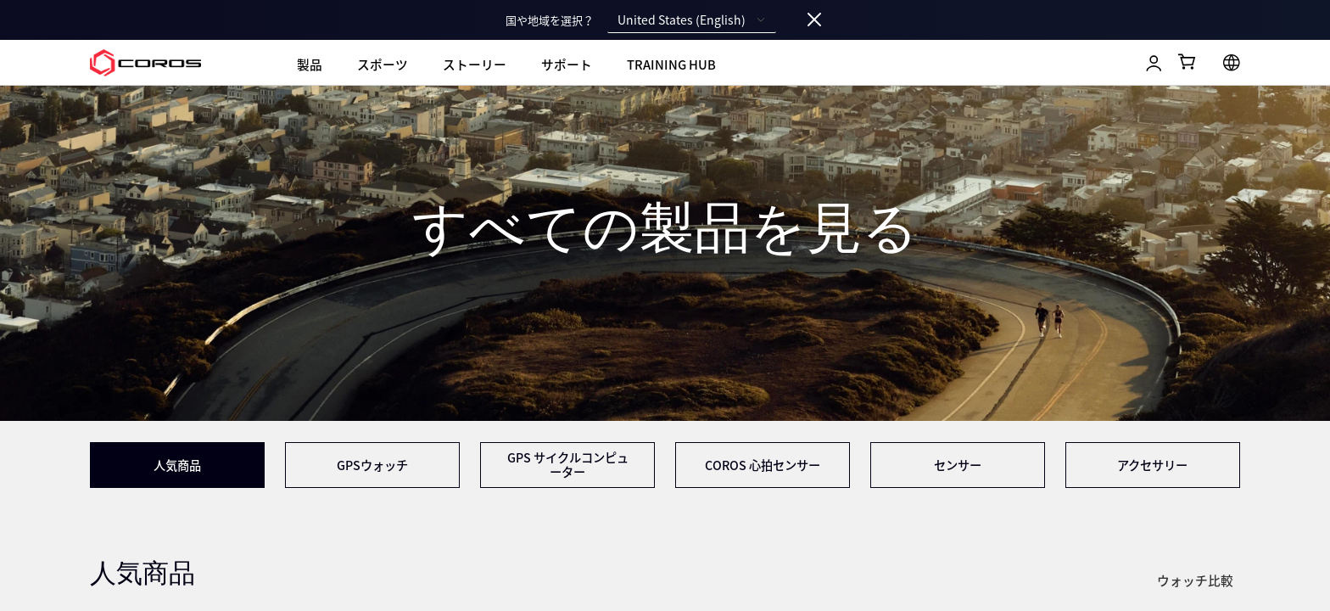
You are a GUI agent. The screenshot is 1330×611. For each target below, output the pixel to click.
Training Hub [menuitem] (671, 64)
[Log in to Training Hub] (1154, 63)
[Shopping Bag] (1188, 61)
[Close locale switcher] (814, 20)
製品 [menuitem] (309, 64)
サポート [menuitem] (566, 64)
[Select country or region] (1231, 62)
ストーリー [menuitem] (474, 64)
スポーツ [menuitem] (382, 64)
